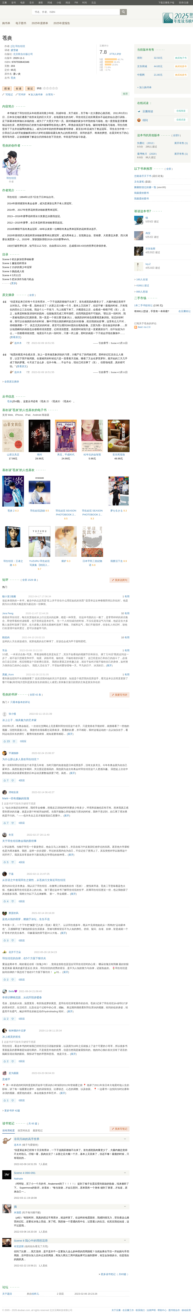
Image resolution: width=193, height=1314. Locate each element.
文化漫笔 (139, 181)
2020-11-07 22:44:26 (37, 613)
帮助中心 (162, 1310)
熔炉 (64, 561)
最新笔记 (38, 1130)
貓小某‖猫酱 (9, 596)
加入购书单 (37, 94)
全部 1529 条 (29, 579)
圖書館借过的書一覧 (145, 187)
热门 (4, 587)
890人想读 (142, 291)
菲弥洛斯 (150, 248)
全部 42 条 (35, 694)
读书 (13, 2)
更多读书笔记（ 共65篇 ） (115, 1274)
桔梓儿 (35, 1293)
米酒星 (17, 1212)
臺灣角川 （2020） (147, 153)
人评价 (115, 54)
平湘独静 (13, 753)
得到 (145, 120)
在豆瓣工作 (128, 1310)
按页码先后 (24, 1130)
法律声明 (151, 1310)
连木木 (18, 343)
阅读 (68, 2)
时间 (84, 2)
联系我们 (140, 1310)
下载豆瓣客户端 (166, 2)
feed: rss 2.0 (144, 327)
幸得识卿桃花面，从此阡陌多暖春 (22, 997)
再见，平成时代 (65, 454)
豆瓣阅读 (147, 111)
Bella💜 (13, 991)
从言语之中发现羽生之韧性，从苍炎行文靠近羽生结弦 (34, 880)
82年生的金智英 (92, 454)
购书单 (6, 23)
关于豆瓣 (116, 1310)
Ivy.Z (148, 264)
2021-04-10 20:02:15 (33, 637)
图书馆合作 (174, 1310)
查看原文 (15, 337)
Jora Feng (7, 613)
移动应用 (186, 1310)
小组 (59, 2)
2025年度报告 (62, 23)
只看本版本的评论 (20, 702)
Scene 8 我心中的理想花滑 (31, 1240)
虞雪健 (14, 50)
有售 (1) (181, 143)
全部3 (176, 135)
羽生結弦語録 (38, 510)
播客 (40, 2)
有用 (127, 596)
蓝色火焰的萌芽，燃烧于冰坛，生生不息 (26, 919)
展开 (109, 665)
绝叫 (39, 454)
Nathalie (18, 1178)
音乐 (31, 2)
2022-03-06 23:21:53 (30, 650)
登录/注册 (183, 2)
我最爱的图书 (141, 193)
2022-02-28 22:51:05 (37, 674)
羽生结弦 (11, 178)
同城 (49, 2)
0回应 (23, 741)
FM (76, 2)
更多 (13, 283)
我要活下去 (116, 561)
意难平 (6, 1079)
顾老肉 (6, 637)
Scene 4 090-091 (24, 1172)
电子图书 (21, 23)
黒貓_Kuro (8, 674)
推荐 (125, 93)
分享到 (49, 94)
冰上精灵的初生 (11, 1036)
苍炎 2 (11, 510)
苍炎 (13, 77)
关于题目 (7, 1293)
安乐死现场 (119, 454)
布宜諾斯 (19, 1246)
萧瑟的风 (13, 913)
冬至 (11, 834)
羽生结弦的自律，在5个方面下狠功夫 (24, 958)
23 (8, 741)
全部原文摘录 (11, 381)
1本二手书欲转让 (143, 305)
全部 (31, 295)
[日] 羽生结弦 (18, 46)
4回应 (22, 780)
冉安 (148, 233)
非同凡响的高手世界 (26, 1139)
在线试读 (180, 119)
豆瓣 (4, 2)
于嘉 (11, 873)
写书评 (22, 94)
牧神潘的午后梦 (17, 1030)
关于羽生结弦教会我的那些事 (19, 840)
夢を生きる (116, 510)
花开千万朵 (15, 952)
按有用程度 (8, 1130)
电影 (22, 2)
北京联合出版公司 (23, 54)
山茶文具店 (13, 454)
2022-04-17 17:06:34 (39, 596)
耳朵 (4, 650)
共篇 (33, 1123)
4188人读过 (142, 285)
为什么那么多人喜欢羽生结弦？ (20, 759)
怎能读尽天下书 (142, 176)
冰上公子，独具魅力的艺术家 (19, 720)
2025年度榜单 (40, 23)
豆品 (93, 2)
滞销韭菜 (13, 792)
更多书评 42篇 (12, 1110)
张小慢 (12, 713)
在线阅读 (180, 110)
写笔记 (9, 94)
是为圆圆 (13, 1073)
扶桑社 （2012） (146, 143)
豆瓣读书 (16, 12)
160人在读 (142, 279)
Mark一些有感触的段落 (15, 798)
